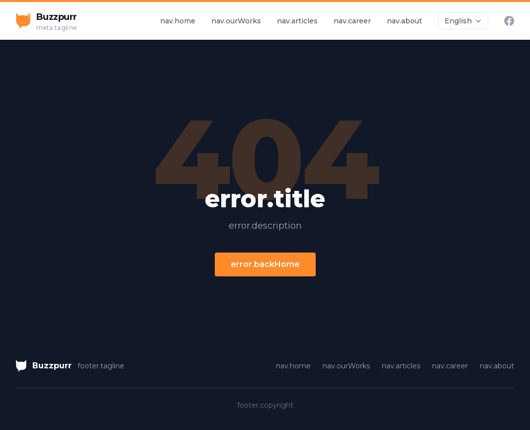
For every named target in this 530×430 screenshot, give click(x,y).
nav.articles (297, 20)
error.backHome (265, 264)
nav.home (177, 20)
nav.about (404, 20)
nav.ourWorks (236, 20)
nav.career (352, 20)
